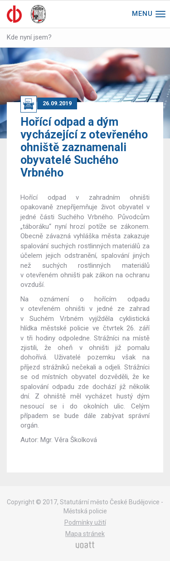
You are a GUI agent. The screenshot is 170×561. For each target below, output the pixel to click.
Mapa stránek (85, 533)
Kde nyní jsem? (29, 37)
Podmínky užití (85, 522)
